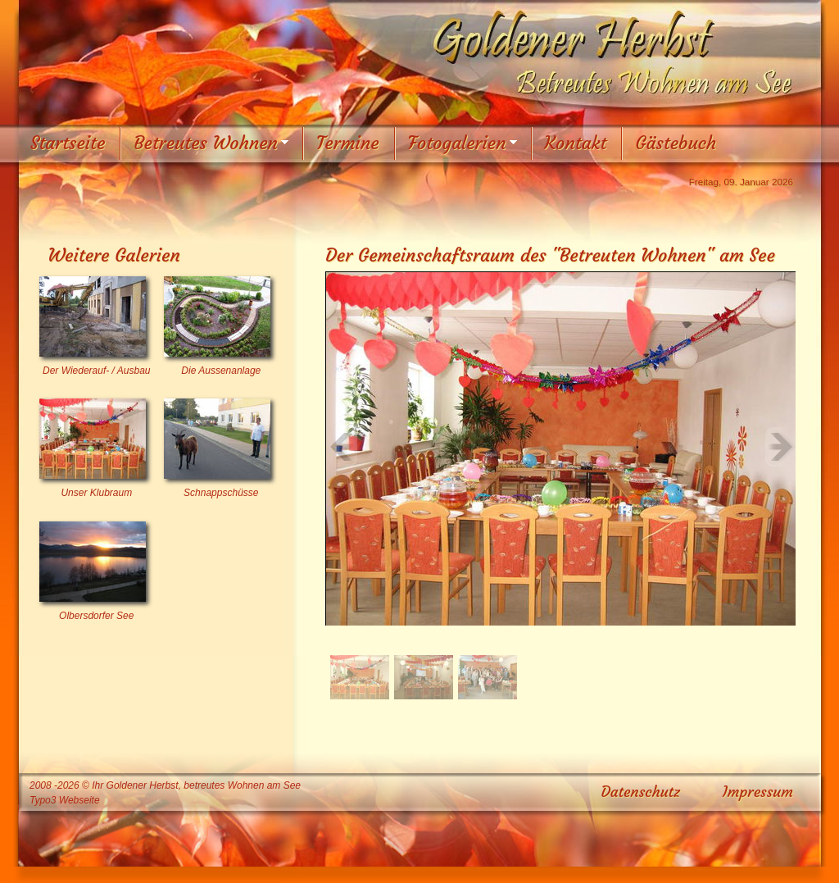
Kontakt (576, 143)
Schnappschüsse (221, 492)
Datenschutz (640, 792)
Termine (347, 143)
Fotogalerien (457, 143)
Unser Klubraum (96, 492)
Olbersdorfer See (96, 615)
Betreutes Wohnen (206, 143)
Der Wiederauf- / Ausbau (97, 370)
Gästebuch (675, 143)
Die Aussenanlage (221, 370)
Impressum (758, 792)
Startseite (67, 143)
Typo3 (42, 800)
